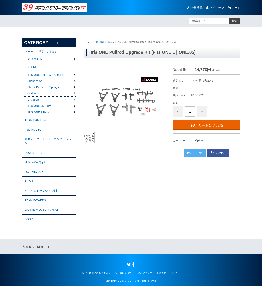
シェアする (217, 152)
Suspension (35, 82)
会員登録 (196, 7)
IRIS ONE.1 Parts (38, 114)
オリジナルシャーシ (40, 59)
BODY (29, 226)
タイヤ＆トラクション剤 (41, 196)
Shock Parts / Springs (43, 88)
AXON (29, 186)
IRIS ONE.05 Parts (39, 107)
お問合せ (175, 280)
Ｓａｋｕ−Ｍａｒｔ (36, 254)
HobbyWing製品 (35, 166)
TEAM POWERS (36, 206)
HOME (87, 41)
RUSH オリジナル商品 (40, 51)
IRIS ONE (99, 41)
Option (111, 41)
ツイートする (195, 152)
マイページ (216, 7)
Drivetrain (33, 101)
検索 (235, 21)
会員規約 (161, 280)
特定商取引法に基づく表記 (96, 280)
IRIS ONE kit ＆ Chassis (46, 75)
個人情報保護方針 (124, 280)
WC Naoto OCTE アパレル (42, 216)
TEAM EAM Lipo (35, 122)
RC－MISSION (34, 176)
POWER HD (34, 156)
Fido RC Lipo (33, 132)
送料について (145, 280)
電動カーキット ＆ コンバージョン (48, 144)
